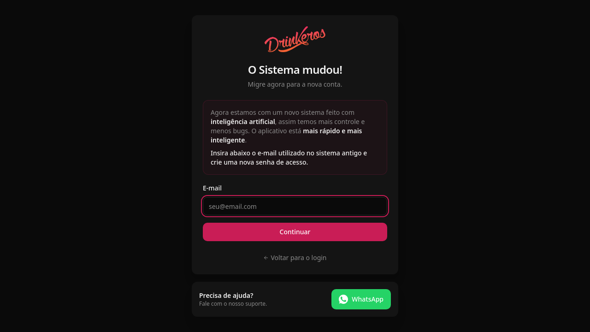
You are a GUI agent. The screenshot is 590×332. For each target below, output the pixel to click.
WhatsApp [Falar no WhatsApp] (361, 299)
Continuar (295, 231)
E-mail (212, 188)
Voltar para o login (294, 257)
